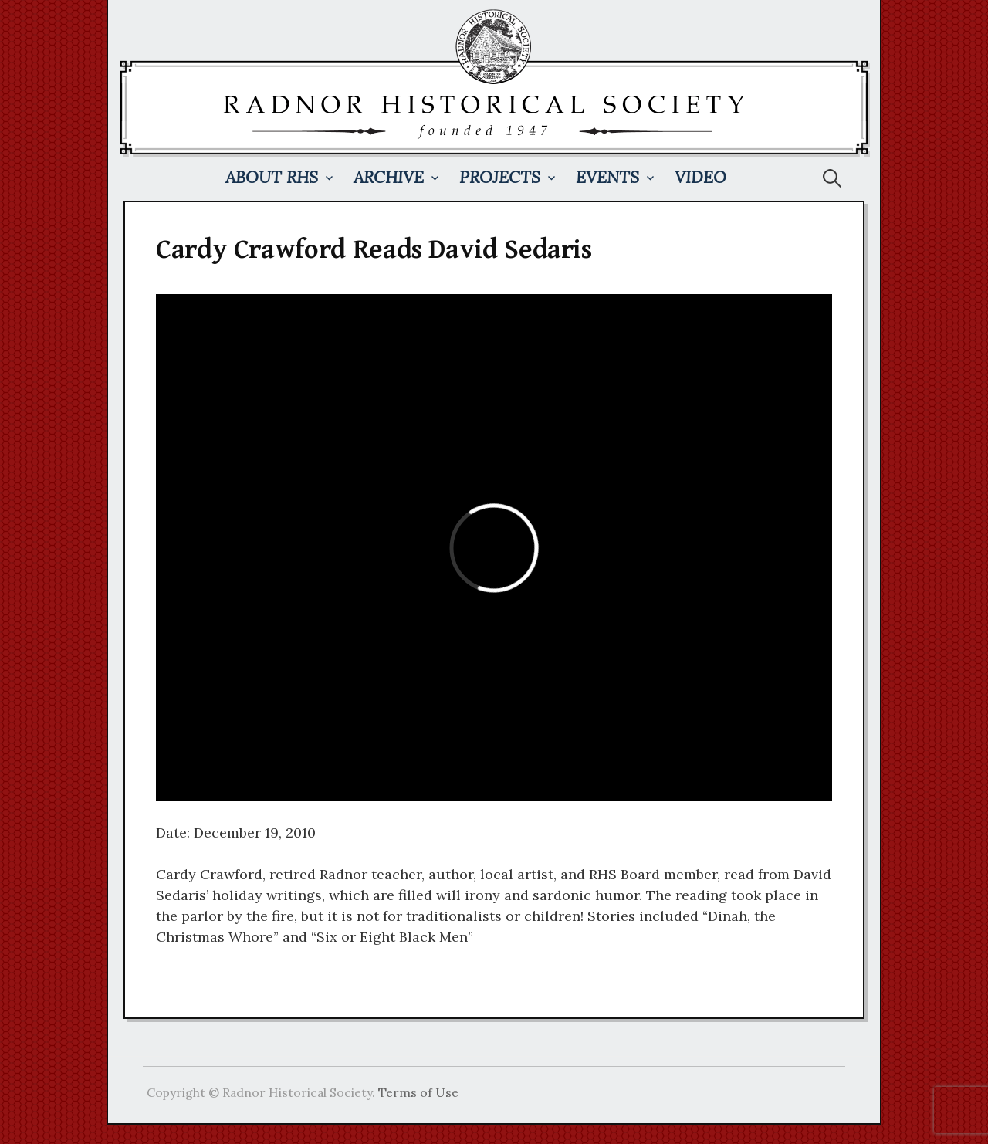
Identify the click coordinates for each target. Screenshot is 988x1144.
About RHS (271, 177)
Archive (389, 177)
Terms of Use (418, 1092)
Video (700, 177)
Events (607, 177)
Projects (499, 177)
